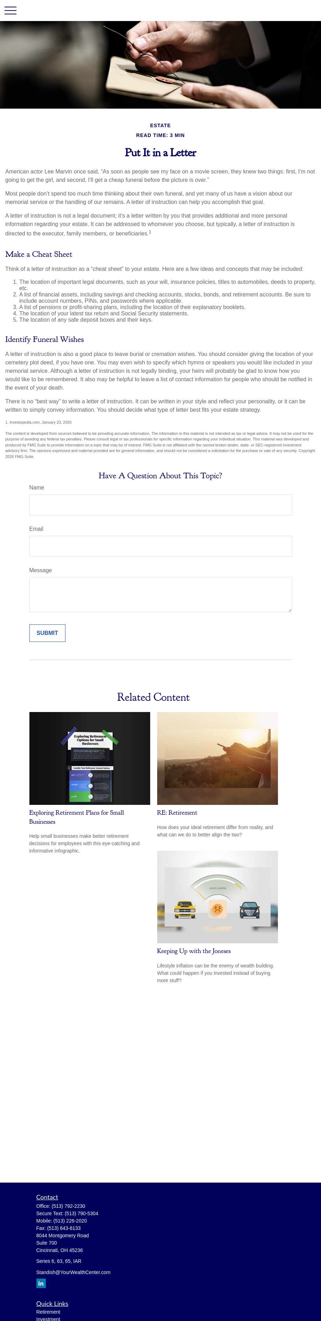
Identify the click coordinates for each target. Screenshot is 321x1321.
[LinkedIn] (41, 1283)
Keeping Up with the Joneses (194, 951)
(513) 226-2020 (70, 1221)
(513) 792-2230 (68, 1206)
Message (40, 570)
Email (36, 529)
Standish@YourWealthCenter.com (73, 1272)
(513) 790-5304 (81, 1213)
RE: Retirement (177, 812)
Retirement (48, 1312)
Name (36, 488)
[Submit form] (47, 633)
